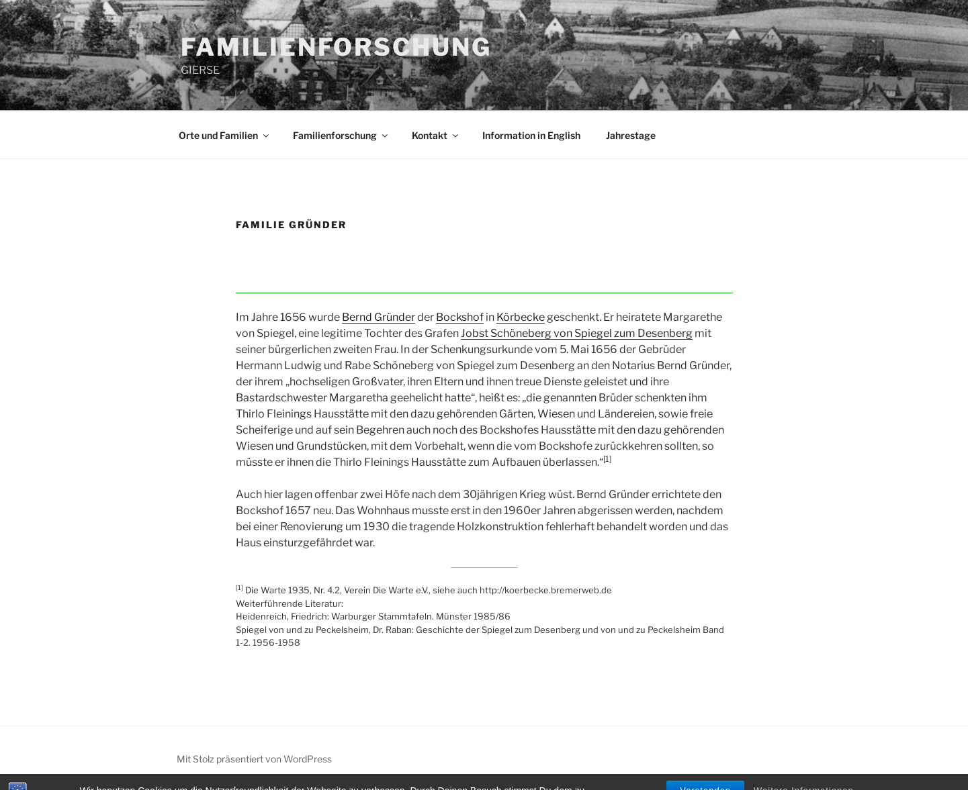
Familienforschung (341, 135)
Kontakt (436, 135)
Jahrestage (631, 135)
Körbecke (520, 317)
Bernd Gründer (378, 317)
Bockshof (460, 317)
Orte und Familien (225, 135)
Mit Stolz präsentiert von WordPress (254, 758)
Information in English (531, 135)
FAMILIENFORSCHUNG (336, 47)
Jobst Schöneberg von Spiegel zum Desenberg (577, 333)
